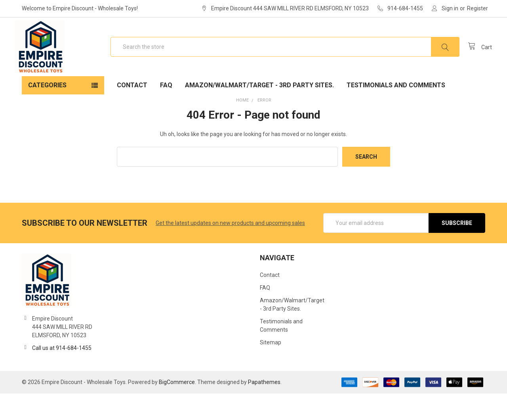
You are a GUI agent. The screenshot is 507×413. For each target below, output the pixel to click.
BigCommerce (177, 401)
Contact (132, 104)
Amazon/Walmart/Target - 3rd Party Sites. (259, 104)
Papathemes (264, 401)
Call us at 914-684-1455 (61, 367)
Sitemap (270, 362)
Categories (47, 104)
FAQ (166, 104)
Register (477, 8)
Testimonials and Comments (396, 104)
